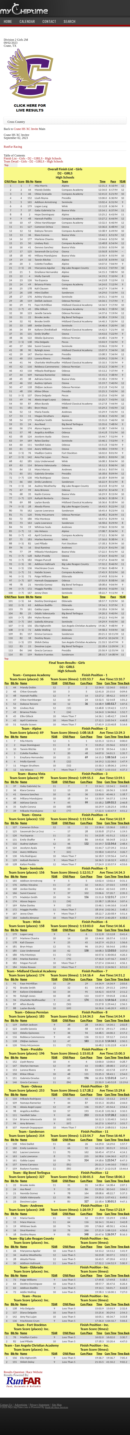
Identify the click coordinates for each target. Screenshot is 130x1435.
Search (69, 21)
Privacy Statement (39, 1404)
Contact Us (6, 1404)
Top (6, 165)
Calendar (27, 21)
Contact (49, 21)
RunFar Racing (13, 146)
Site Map (57, 1404)
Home (8, 21)
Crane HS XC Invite (26, 128)
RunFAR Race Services (56, 1407)
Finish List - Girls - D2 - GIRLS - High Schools (32, 158)
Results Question (14, 1372)
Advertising (20, 1404)
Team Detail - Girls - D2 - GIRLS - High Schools (33, 161)
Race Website (34, 1372)
